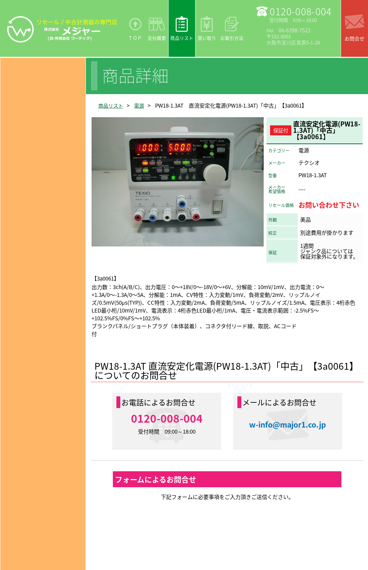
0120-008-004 (300, 11)
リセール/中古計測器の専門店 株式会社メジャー (62, 29)
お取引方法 (231, 37)
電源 (141, 105)
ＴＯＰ (135, 37)
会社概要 (157, 37)
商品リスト (181, 37)
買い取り (207, 37)
